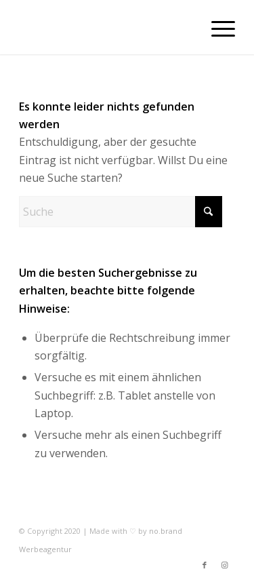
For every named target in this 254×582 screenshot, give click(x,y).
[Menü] (216, 27)
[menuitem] (216, 27)
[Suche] (120, 211)
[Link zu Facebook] (204, 565)
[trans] (105, 27)
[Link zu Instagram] (225, 565)
